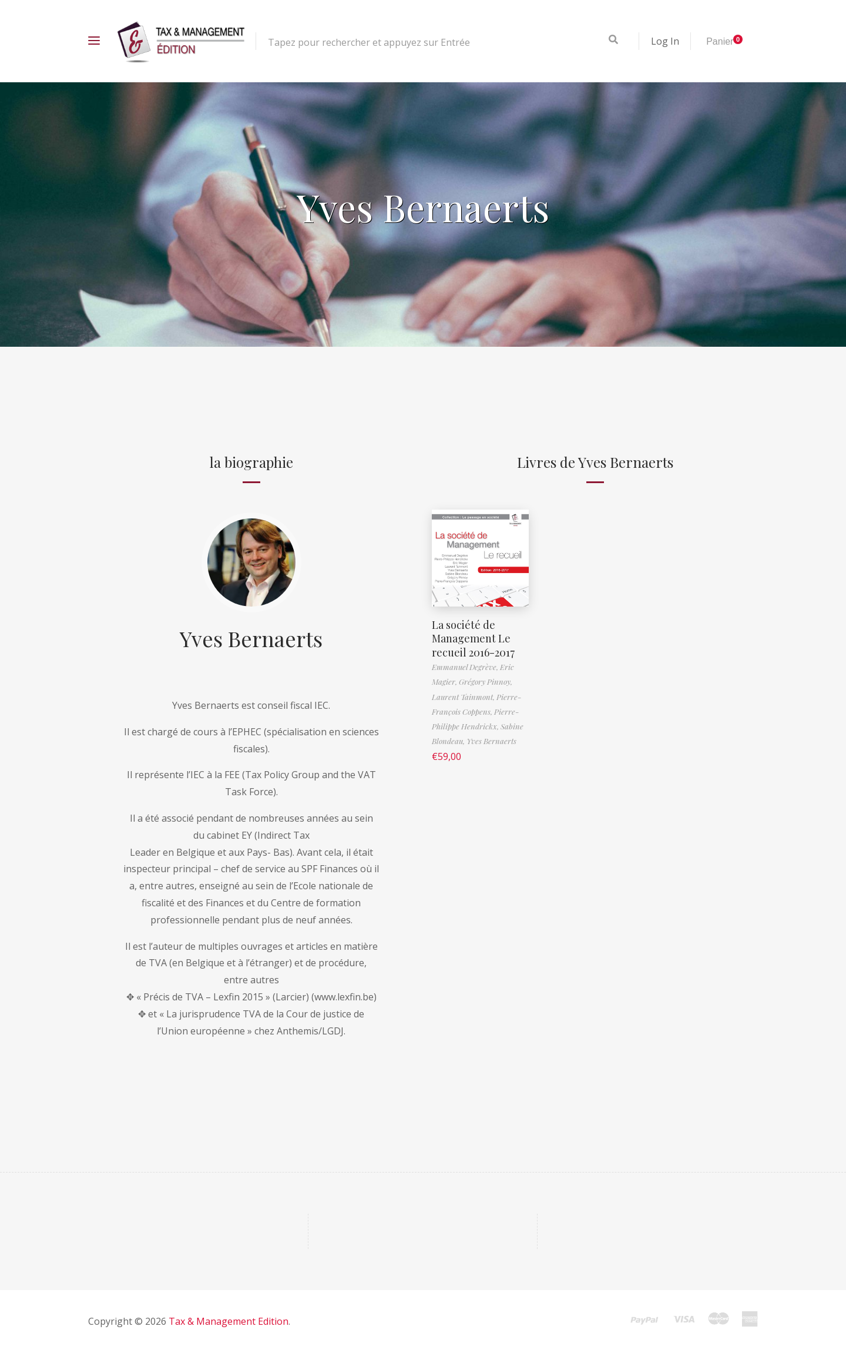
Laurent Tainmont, (464, 697)
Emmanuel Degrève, (466, 667)
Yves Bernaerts (251, 638)
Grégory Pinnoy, (485, 681)
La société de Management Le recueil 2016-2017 (473, 638)
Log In (665, 41)
